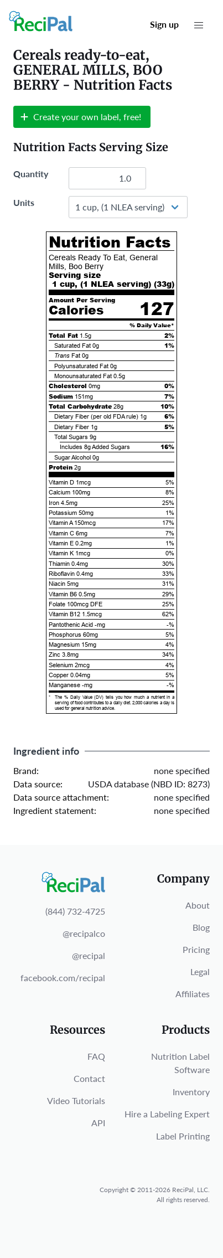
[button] (198, 25)
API (98, 1122)
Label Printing (183, 1136)
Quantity (30, 173)
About (197, 905)
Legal (200, 971)
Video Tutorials (76, 1100)
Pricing (196, 949)
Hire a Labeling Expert (167, 1114)
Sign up (164, 24)
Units (23, 202)
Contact (89, 1078)
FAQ (96, 1056)
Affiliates (192, 993)
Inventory (191, 1091)
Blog (201, 927)
